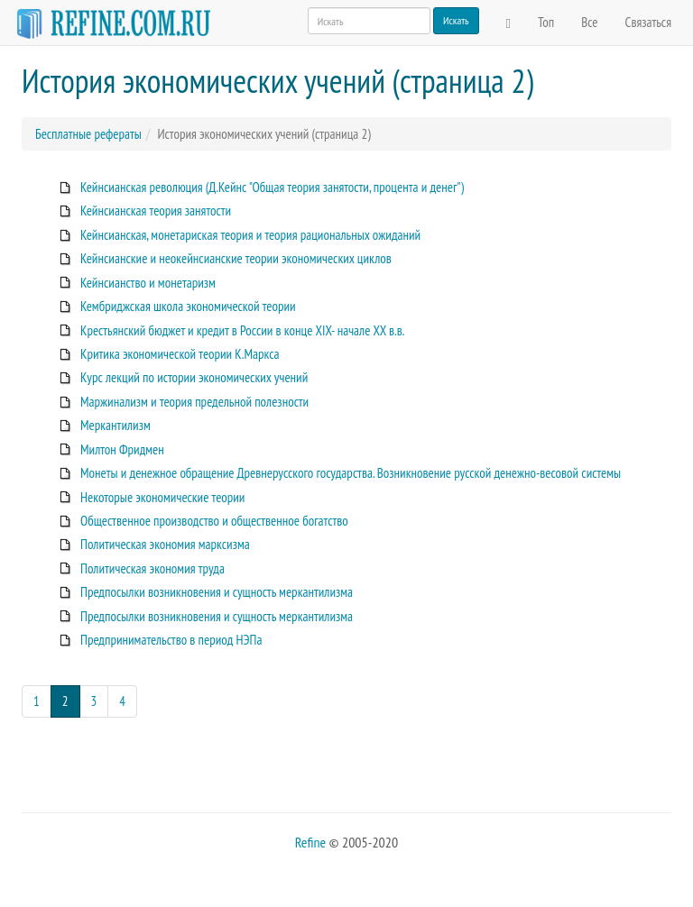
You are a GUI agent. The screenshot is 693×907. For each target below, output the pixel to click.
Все (589, 22)
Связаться (648, 22)
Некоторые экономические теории (162, 497)
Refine (310, 842)
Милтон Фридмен (122, 449)
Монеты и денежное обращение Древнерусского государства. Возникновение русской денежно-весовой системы (350, 472)
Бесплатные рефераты (88, 133)
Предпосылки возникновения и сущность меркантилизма (216, 591)
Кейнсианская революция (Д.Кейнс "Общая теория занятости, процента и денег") (272, 187)
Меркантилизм (115, 425)
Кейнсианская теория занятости (155, 210)
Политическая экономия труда (152, 568)
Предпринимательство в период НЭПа (171, 639)
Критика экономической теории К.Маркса (180, 353)
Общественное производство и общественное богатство (214, 520)
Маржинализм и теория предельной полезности (194, 401)
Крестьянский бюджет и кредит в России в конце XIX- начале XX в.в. (242, 330)
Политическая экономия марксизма (165, 544)
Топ (546, 22)
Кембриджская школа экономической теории (188, 306)
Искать (456, 20)
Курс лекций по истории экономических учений (194, 377)
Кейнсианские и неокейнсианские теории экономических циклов (236, 258)
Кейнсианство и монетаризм (148, 282)
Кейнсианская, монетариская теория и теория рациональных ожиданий (250, 234)
